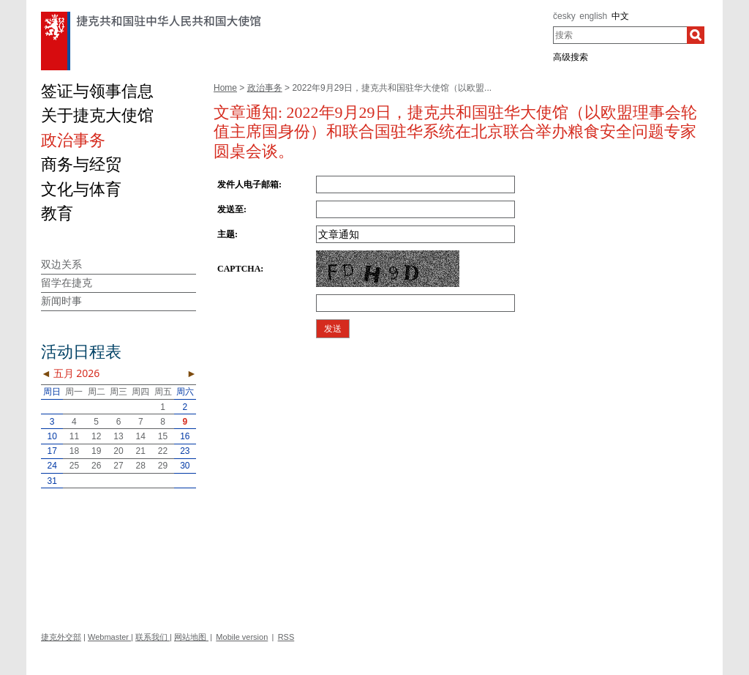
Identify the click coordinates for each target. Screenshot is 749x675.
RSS (286, 637)
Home (225, 88)
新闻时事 (61, 301)
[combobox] (620, 35)
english (593, 16)
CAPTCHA (238, 269)
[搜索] (695, 35)
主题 (226, 234)
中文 (620, 16)
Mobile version (242, 637)
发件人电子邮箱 (248, 184)
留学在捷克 (66, 282)
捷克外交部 (61, 637)
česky (564, 16)
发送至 (230, 209)
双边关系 (61, 264)
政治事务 (264, 88)
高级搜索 (570, 57)
